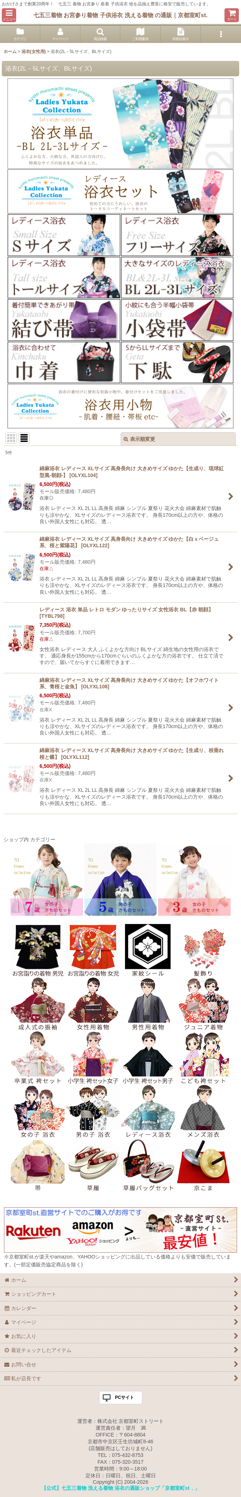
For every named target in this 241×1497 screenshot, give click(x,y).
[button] (9, 15)
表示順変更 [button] (139, 439)
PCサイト (124, 1397)
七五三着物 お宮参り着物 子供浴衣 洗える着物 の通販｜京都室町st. (120, 15)
